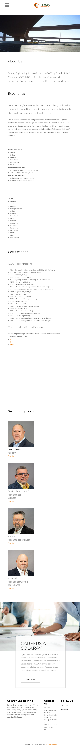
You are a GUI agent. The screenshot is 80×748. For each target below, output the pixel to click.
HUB (12, 342)
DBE (11, 340)
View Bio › (11, 456)
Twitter (64, 710)
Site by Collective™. (51, 744)
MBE (12, 344)
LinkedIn (64, 705)
